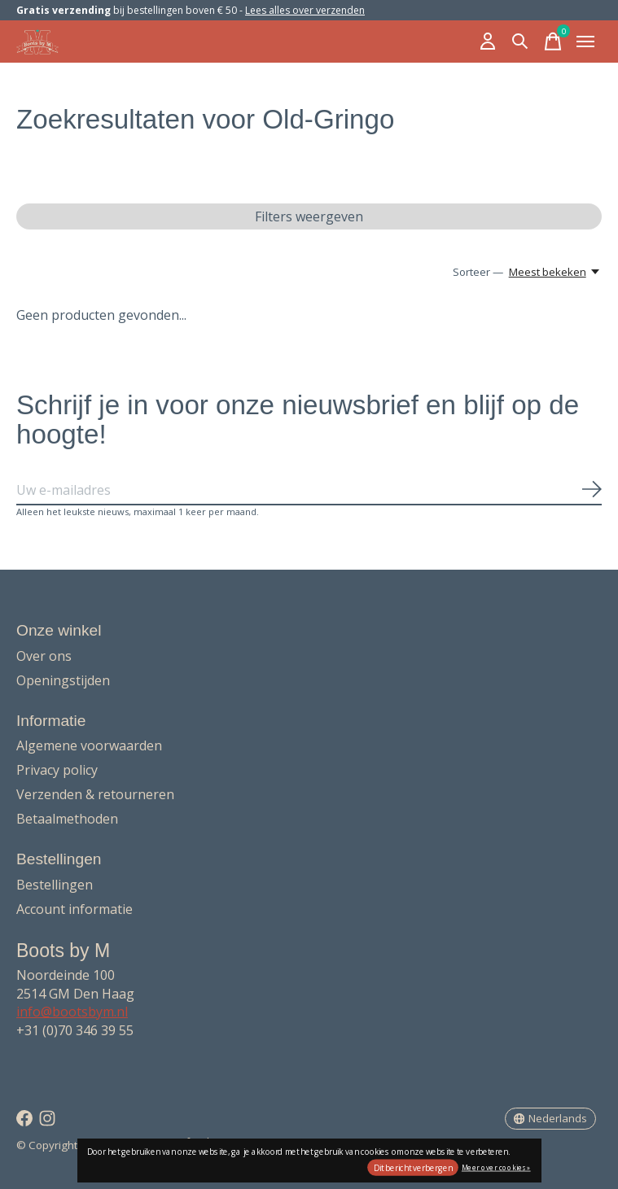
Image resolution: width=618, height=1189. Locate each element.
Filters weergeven (309, 216)
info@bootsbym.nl (72, 1012)
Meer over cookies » (496, 1166)
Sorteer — (478, 271)
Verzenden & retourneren (95, 794)
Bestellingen (54, 885)
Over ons (44, 656)
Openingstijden (63, 680)
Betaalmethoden (67, 819)
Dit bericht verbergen (413, 1168)
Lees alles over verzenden (305, 10)
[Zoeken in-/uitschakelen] (520, 41)
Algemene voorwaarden (89, 745)
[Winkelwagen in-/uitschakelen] (553, 41)
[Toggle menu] (585, 41)
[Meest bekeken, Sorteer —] (555, 271)
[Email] (309, 490)
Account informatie (74, 909)
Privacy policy (57, 770)
